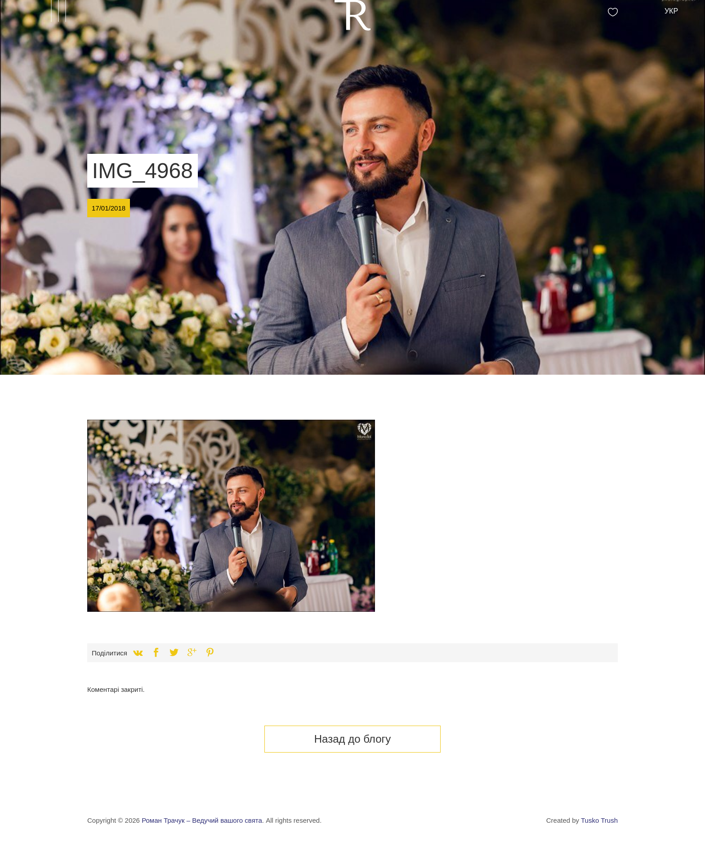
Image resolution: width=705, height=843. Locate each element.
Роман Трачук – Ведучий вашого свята (202, 820)
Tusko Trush (599, 820)
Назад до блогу (352, 739)
